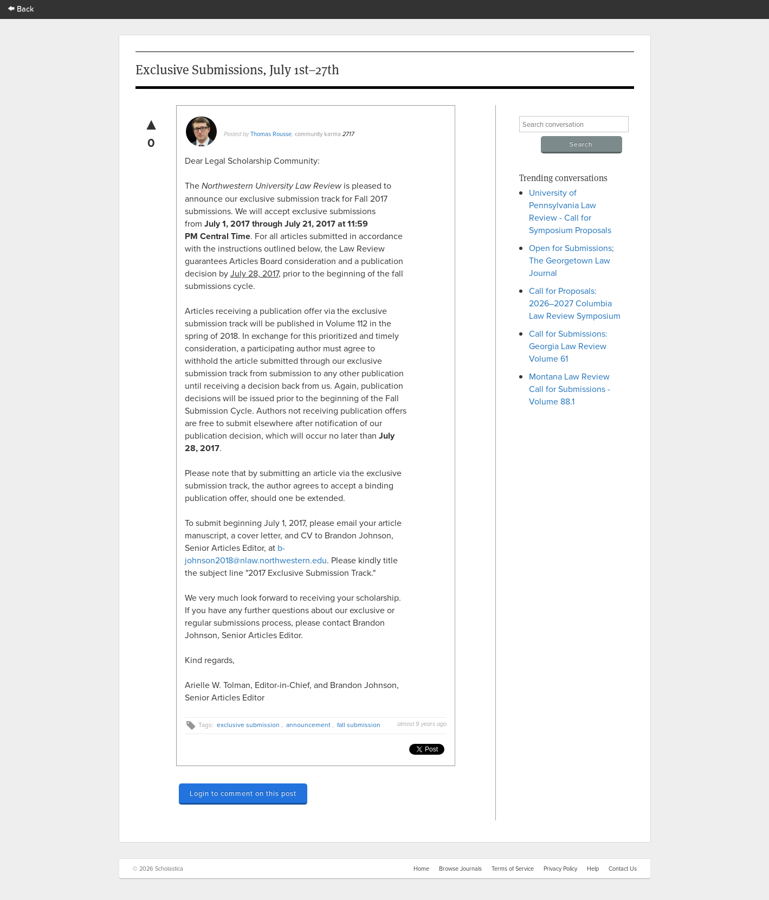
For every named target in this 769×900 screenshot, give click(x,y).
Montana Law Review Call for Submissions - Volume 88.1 (569, 388)
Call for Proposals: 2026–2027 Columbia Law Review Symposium (575, 303)
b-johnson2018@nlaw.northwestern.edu (256, 554)
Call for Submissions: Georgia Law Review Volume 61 (568, 345)
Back (21, 8)
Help (593, 868)
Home (421, 868)
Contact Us (623, 868)
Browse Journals (460, 868)
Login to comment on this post (243, 793)
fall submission (358, 724)
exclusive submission (248, 724)
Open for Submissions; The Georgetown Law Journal (571, 260)
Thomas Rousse (271, 134)
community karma (318, 134)
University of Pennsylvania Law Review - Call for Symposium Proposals (570, 211)
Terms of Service (513, 868)
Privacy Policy (560, 868)
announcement (308, 724)
